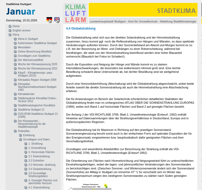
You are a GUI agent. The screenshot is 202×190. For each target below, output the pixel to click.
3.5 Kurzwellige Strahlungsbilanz (38, 175)
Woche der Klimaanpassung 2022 (37, 68)
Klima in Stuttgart (28, 38)
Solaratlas (23, 131)
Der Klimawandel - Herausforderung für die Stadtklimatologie (32, 124)
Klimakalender (26, 94)
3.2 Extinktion (36, 160)
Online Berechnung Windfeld (34, 51)
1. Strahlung (35, 143)
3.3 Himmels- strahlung (41, 164)
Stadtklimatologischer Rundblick (36, 105)
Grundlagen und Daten (36, 139)
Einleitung (29, 135)
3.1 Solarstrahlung (39, 156)
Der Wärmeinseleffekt (30, 60)
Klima (16, 34)
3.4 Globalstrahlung (39, 169)
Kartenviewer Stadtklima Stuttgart (37, 43)
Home (16, 26)
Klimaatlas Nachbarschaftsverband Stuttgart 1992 (37, 87)
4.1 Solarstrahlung (39, 187)
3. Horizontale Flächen (41, 152)
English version (22, 30)
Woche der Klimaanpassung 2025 (37, 64)
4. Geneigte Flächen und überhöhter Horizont (42, 182)
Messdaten (24, 47)
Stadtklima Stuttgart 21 (31, 109)
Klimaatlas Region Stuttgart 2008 (37, 79)
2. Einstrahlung (37, 147)
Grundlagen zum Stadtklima (34, 55)
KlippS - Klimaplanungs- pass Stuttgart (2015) (35, 74)
